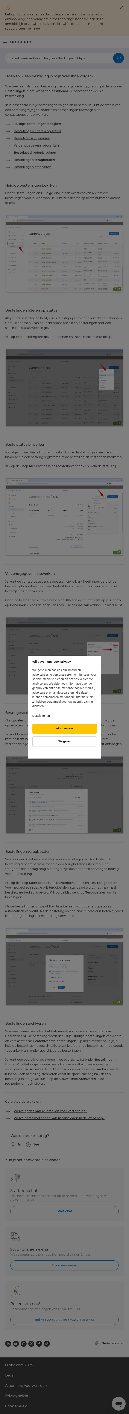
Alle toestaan (64, 728)
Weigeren (64, 741)
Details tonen (41, 715)
